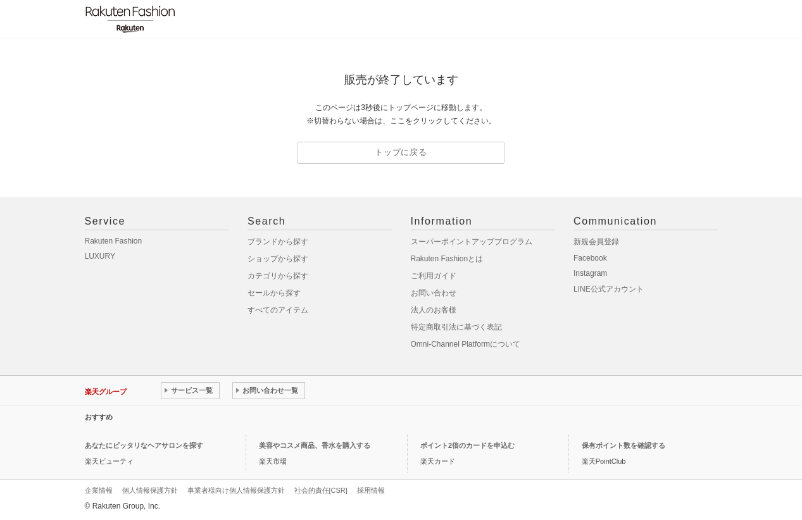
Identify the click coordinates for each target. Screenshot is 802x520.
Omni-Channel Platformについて (465, 344)
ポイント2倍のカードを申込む (467, 445)
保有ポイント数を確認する (623, 445)
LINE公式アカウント (608, 289)
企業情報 (99, 490)
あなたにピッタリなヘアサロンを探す (144, 445)
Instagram (590, 273)
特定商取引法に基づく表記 (456, 327)
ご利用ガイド (433, 275)
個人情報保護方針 (150, 490)
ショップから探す (277, 258)
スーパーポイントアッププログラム (471, 241)
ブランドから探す (277, 241)
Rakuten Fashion (113, 241)
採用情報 (371, 490)
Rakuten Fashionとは (447, 258)
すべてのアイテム (277, 310)
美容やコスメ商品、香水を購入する (314, 445)
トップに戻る (401, 152)
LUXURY (100, 256)
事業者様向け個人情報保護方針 (236, 490)
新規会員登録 (596, 241)
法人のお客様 (433, 310)
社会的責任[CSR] (321, 490)
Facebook (590, 258)
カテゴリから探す (277, 275)
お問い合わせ (433, 292)
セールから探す (274, 292)
